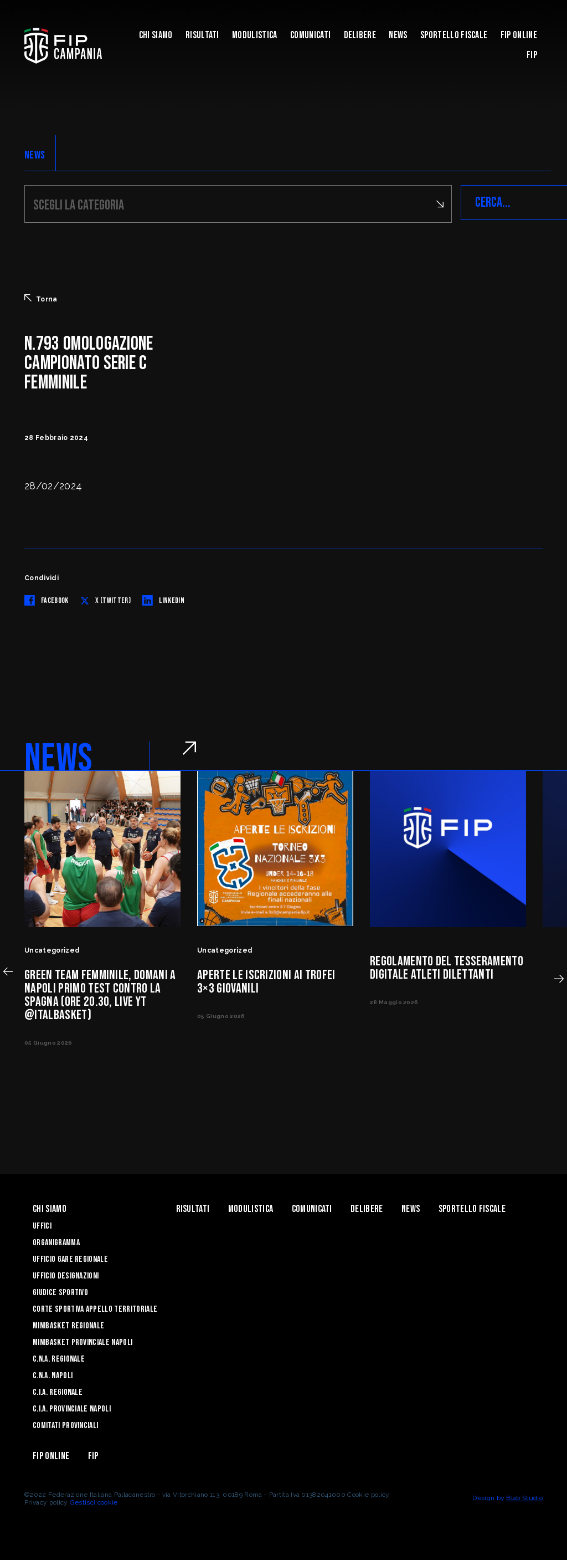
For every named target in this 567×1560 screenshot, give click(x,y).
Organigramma (56, 1241)
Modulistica (254, 35)
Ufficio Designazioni (66, 1274)
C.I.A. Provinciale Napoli (72, 1407)
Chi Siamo (156, 35)
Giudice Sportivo (60, 1291)
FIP (532, 55)
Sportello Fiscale (453, 35)
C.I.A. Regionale (58, 1390)
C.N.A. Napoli (53, 1374)
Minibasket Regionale (68, 1324)
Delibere (360, 35)
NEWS (34, 155)
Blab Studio (524, 1496)
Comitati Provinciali (65, 1424)
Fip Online (519, 35)
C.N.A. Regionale (59, 1357)
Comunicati (310, 35)
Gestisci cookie (94, 1501)
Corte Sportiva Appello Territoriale (95, 1307)
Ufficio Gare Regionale (70, 1257)
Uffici (42, 1224)
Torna (41, 297)
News (398, 35)
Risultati (202, 35)
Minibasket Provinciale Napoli (82, 1341)
